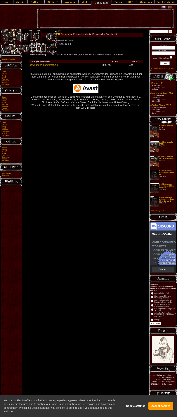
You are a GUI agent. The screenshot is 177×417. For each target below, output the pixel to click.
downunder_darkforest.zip (44, 65)
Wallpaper (5, 84)
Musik (4, 77)
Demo (4, 72)
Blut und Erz (158, 83)
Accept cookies (160, 407)
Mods (4, 75)
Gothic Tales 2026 (161, 105)
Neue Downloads (8, 59)
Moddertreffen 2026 (162, 93)
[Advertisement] (105, 18)
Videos (4, 83)
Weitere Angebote (157, 211)
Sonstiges (5, 81)
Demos (4, 148)
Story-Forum (6, 173)
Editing (4, 73)
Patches (5, 79)
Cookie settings (135, 407)
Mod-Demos (62, 34)
